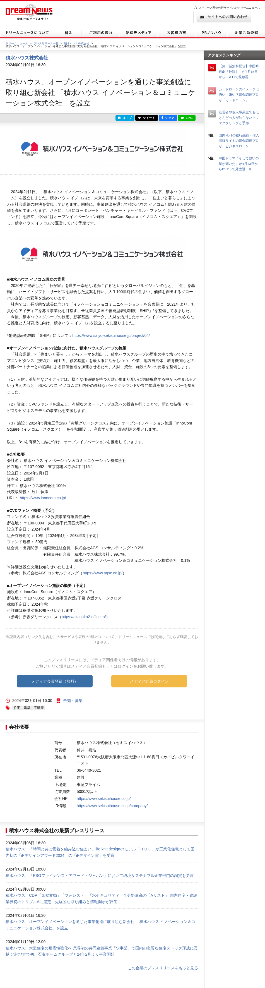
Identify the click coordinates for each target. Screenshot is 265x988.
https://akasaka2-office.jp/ (84, 617)
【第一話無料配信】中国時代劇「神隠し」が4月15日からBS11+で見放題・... (239, 71)
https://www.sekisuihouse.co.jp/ (104, 798)
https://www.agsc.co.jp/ (102, 573)
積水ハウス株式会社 (76, 43)
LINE (187, 117)
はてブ (125, 117)
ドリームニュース (17, 43)
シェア (168, 117)
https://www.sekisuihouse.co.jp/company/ (112, 806)
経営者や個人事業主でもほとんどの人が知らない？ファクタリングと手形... (239, 117)
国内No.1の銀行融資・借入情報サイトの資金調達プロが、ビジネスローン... (239, 140)
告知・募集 (73, 700)
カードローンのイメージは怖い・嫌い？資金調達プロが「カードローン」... (239, 94)
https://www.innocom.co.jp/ (43, 498)
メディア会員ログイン (149, 681)
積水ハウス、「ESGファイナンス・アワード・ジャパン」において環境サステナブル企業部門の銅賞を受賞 (100, 875)
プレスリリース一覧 (46, 43)
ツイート (146, 117)
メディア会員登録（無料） (54, 681)
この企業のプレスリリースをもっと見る (163, 968)
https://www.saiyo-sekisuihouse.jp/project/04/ (111, 335)
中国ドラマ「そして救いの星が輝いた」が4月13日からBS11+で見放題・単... (239, 163)
